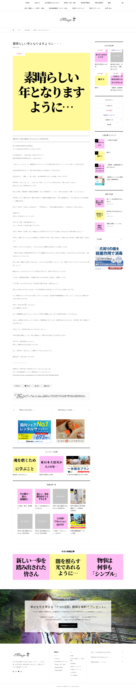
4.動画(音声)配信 (58, 667)
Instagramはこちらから (68, 625)
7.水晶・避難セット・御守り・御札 (78, 659)
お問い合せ (108, 8)
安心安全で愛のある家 (55, 395)
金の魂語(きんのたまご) (52, 3)
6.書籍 (71, 655)
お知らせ (37, 3)
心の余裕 (64, 395)
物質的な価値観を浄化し (44, 396)
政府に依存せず (79, 395)
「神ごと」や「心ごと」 (36, 395)
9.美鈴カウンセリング (75, 666)
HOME (27, 3)
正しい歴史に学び (33, 396)
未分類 (109, 124)
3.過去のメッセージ (109, 115)
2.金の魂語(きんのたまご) (60, 661)
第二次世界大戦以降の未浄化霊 (76, 396)
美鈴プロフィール (94, 8)
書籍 (109, 3)
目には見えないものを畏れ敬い (59, 396)
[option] (31, 567)
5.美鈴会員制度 (58, 670)
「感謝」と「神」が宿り (23, 395)
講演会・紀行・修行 (70, 3)
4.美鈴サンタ (109, 120)
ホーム (56, 655)
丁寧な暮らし (46, 395)
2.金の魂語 (19, 394)
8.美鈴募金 (73, 663)
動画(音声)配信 (85, 3)
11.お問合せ (73, 672)
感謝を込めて (70, 395)
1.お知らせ (109, 105)
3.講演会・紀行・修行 (59, 664)
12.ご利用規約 (73, 675)
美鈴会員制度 (99, 3)
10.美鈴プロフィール (75, 669)
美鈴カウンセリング (78, 8)
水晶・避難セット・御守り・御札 (34, 8)
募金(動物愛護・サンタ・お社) (58, 8)
